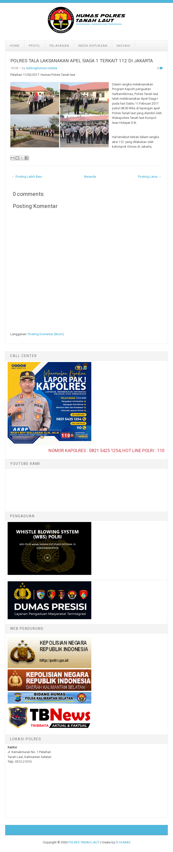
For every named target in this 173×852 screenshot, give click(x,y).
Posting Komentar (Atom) (46, 334)
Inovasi (123, 45)
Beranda (90, 176)
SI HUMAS (123, 842)
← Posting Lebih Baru (27, 176)
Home (15, 45)
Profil (34, 45)
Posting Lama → (149, 176)
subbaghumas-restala (41, 68)
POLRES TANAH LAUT (83, 842)
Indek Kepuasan (93, 45)
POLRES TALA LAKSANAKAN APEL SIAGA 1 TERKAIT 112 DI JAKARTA (81, 60)
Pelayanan (59, 45)
